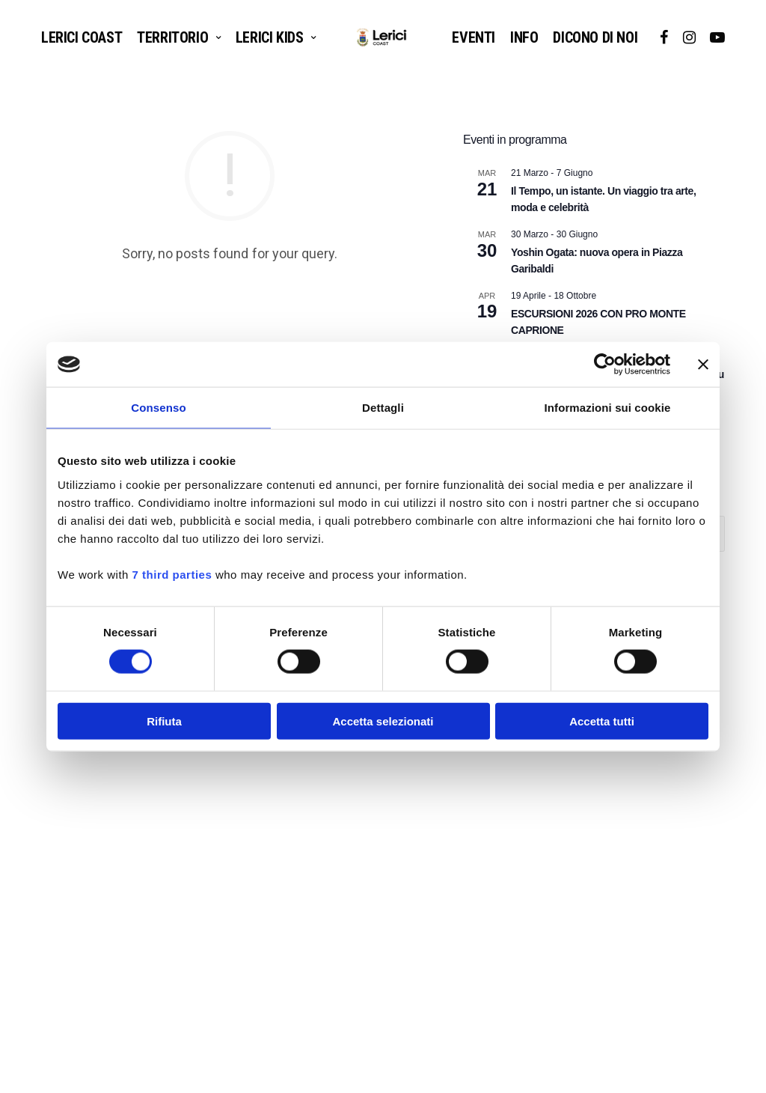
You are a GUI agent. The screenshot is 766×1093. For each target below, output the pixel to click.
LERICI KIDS (270, 37)
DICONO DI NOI (595, 37)
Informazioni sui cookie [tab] (608, 407)
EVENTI (473, 37)
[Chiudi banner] (703, 364)
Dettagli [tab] (383, 407)
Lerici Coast (81, 37)
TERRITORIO (172, 37)
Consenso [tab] (158, 407)
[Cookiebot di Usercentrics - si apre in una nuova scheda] (604, 364)
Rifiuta (164, 720)
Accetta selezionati (382, 720)
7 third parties (172, 573)
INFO (524, 37)
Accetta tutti (601, 720)
